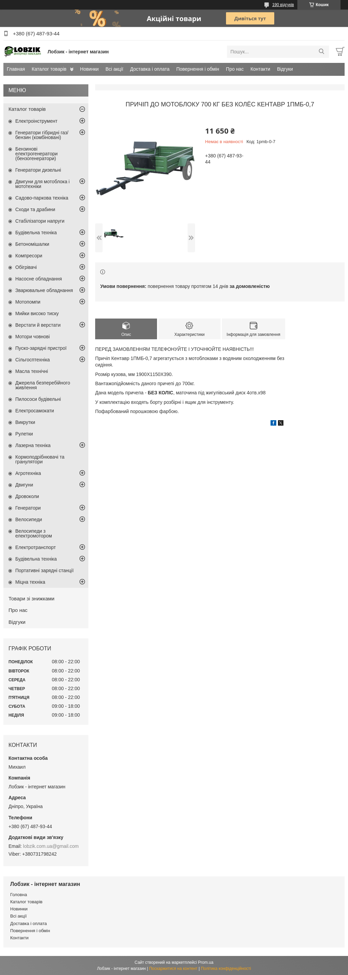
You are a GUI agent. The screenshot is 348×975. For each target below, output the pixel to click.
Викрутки (25, 422)
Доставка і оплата (150, 69)
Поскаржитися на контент (173, 968)
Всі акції (114, 69)
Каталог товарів (49, 69)
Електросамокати (34, 410)
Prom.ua (205, 962)
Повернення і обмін (197, 69)
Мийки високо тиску (37, 313)
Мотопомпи (27, 302)
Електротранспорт (35, 547)
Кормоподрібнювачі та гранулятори (40, 459)
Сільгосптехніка (32, 359)
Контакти (260, 69)
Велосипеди (28, 519)
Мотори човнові (32, 336)
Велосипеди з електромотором (33, 533)
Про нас (235, 69)
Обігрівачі (26, 267)
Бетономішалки (32, 244)
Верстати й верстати (37, 325)
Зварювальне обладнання (44, 290)
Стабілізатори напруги (40, 221)
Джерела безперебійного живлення (42, 385)
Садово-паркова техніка (41, 198)
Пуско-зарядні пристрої (41, 348)
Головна (18, 894)
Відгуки (285, 69)
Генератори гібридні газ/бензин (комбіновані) (41, 135)
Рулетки (24, 434)
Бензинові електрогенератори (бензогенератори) (36, 153)
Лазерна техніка (33, 445)
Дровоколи (27, 496)
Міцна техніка (30, 582)
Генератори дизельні (38, 170)
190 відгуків (283, 4)
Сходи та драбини (35, 209)
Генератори (28, 508)
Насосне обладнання (38, 278)
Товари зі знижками (31, 598)
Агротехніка (28, 473)
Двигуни (24, 485)
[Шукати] (321, 52)
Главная (16, 69)
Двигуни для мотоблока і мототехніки (42, 184)
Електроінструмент (36, 121)
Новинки (89, 69)
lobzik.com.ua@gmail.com (51, 846)
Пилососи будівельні (38, 399)
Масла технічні (31, 371)
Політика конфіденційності (226, 968)
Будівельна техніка (36, 232)
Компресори (28, 255)
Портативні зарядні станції (44, 570)
